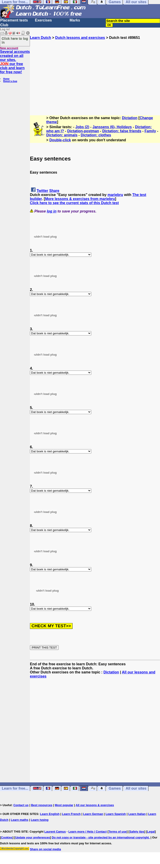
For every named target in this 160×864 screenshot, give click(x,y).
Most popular (64, 805)
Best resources (41, 805)
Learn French (71, 814)
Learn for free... (15, 788)
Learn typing (39, 820)
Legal (151, 831)
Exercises (43, 20)
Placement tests (14, 20)
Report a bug (10, 81)
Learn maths (19, 820)
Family (150, 131)
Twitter (42, 191)
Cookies (6, 837)
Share (54, 191)
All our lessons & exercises (95, 805)
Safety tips (136, 831)
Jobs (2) (82, 127)
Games (115, 788)
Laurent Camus (55, 831)
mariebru (115, 195)
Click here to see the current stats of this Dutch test (74, 203)
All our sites (136, 788)
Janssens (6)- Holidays (112, 127)
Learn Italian (137, 814)
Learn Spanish (116, 814)
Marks (75, 20)
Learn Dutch (40, 38)
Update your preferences (32, 837)
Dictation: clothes (96, 135)
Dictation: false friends (121, 131)
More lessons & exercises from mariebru (80, 199)
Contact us (21, 805)
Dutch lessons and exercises (80, 38)
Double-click (60, 140)
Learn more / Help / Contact (87, 831)
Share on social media (45, 849)
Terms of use (118, 831)
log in (52, 211)
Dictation (129, 118)
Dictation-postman (83, 131)
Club (4, 25)
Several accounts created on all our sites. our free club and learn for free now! (15, 62)
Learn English (50, 814)
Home (6, 79)
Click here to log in (15, 40)
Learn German (93, 814)
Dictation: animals (62, 135)
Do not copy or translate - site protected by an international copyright (100, 837)
